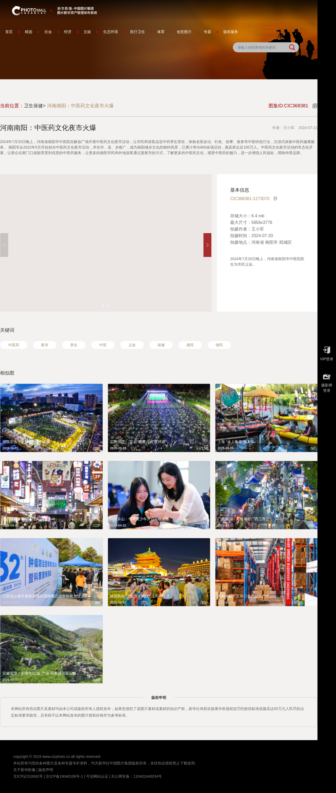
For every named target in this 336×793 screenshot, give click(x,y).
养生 (74, 345)
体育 (161, 32)
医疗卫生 (137, 32)
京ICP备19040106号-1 (64, 776)
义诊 (132, 345)
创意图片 (184, 32)
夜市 (44, 345)
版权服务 (230, 32)
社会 (48, 32)
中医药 (13, 345)
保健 (161, 345)
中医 (103, 345)
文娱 (87, 32)
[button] (207, 245)
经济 (67, 32)
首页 (9, 32)
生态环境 (110, 32)
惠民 (190, 345)
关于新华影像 (24, 770)
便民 (219, 345)
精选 (28, 32)
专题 (207, 32)
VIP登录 (326, 352)
